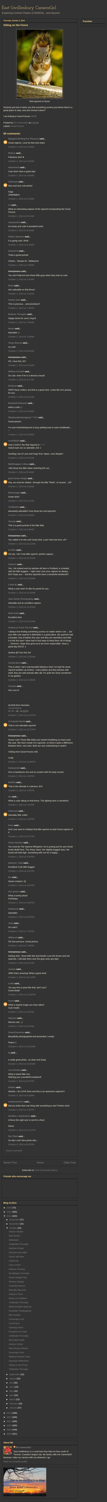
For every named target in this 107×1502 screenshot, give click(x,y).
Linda (11, 983)
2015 (9, 1212)
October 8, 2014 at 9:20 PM (21, 1144)
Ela (9, 877)
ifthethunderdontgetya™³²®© (23, 417)
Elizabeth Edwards (17, 403)
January (13, 1408)
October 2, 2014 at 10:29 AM (21, 593)
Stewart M (13, 251)
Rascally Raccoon (17, 1290)
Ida (9, 796)
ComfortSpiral (14, 708)
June (12, 1387)
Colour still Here (16, 1256)
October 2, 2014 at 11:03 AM (21, 656)
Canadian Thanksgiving (20, 1311)
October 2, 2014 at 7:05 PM (21, 931)
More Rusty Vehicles (18, 1348)
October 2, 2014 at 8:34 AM (21, 472)
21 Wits (12, 550)
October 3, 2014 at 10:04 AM (21, 1064)
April (11, 1395)
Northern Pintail (16, 1248)
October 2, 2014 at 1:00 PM (21, 776)
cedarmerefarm (16, 1101)
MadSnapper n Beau (18, 464)
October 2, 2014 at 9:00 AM (21, 486)
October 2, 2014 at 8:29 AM (21, 434)
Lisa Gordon (14, 1070)
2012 (9, 1417)
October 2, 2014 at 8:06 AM (21, 351)
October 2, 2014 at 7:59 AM (21, 336)
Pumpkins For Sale (18, 1331)
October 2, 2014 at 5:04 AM (21, 230)
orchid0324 (14, 441)
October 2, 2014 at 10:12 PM (21, 977)
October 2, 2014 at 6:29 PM (21, 917)
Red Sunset (14, 1236)
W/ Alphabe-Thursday (19, 1273)
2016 (9, 1207)
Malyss (11, 153)
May (11, 1391)
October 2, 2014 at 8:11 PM (21, 963)
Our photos (14, 891)
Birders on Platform (18, 1298)
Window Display (16, 1281)
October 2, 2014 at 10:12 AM (21, 544)
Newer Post (10, 1162)
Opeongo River (16, 1327)
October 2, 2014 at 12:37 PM (21, 729)
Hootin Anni (14, 300)
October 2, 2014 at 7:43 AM (21, 279)
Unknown (13, 182)
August (13, 1378)
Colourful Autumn (17, 1286)
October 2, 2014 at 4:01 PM (21, 871)
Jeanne (12, 969)
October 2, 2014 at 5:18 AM (21, 245)
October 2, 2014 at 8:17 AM (21, 379)
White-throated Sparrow (20, 1306)
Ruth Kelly (13, 613)
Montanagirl (14, 493)
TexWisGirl (13, 507)
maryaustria (14, 222)
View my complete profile (15, 1461)
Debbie (11, 1087)
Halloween (14, 1240)
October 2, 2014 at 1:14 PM (21, 805)
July (11, 1383)
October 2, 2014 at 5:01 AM (21, 216)
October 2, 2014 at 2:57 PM (21, 836)
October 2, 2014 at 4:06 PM (21, 902)
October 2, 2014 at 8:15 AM (21, 365)
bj (9, 1053)
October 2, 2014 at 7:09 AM (21, 265)
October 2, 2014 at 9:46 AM (21, 529)
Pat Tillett (13, 1136)
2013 (9, 1413)
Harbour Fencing (17, 1269)
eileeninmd (13, 167)
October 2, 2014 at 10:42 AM (21, 607)
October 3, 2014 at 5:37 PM (21, 1081)
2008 (9, 1434)
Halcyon (12, 1018)
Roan (11, 285)
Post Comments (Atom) (46, 1170)
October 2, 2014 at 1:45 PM (21, 819)
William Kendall (16, 371)
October (13, 1228)
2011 (9, 1421)
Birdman (12, 386)
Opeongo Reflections (19, 1361)
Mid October (14, 1315)
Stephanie (13, 909)
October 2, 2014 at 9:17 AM (21, 501)
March (12, 1399)
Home (40, 1162)
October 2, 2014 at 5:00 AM (21, 199)
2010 (9, 1425)
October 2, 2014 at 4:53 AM (21, 161)
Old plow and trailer (18, 1252)
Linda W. (12, 584)
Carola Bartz (14, 663)
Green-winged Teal (18, 1277)
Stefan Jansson (16, 236)
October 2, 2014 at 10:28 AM (21, 578)
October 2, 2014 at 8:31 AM (21, 458)
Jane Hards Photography (21, 599)
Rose (10, 825)
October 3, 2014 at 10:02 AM (21, 1046)
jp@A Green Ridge (17, 478)
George (12, 521)
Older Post (70, 1162)
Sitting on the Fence (18, 1365)
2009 (9, 1429)
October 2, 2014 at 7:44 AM (21, 294)
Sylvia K (12, 564)
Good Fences (17, 126)
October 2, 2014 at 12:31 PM (21, 715)
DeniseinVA (14, 768)
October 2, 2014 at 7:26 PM (21, 945)
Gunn (11, 1001)
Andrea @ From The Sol (20, 627)
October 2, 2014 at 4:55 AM (21, 175)
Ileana (11, 328)
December (14, 1219)
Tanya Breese (15, 343)
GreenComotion (16, 1032)
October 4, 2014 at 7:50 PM (21, 1110)
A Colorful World (16, 721)
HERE (34, 116)
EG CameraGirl (23, 1447)
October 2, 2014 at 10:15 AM (21, 558)
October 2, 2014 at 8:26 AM (21, 411)
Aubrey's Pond (16, 1294)
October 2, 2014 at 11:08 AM (21, 680)
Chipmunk (13, 1261)
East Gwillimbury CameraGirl (29, 8)
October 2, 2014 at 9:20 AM (21, 515)
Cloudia (12, 686)
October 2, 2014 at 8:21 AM (21, 397)
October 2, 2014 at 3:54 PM (21, 857)
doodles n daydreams (19, 1116)
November (14, 1224)
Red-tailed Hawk (17, 1340)
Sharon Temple (16, 1231)
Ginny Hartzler (15, 842)
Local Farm (14, 1323)
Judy (10, 923)
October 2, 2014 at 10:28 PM (21, 994)
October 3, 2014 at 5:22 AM (21, 1026)
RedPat (12, 782)
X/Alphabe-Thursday (18, 1244)
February (14, 1403)
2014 (9, 1216)
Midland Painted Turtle (19, 1356)
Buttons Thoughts (17, 314)
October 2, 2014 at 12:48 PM (21, 762)
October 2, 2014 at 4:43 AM (21, 147)
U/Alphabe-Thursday (18, 1336)
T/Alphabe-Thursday (18, 1369)
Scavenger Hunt (16, 1319)
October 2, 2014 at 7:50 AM (21, 322)
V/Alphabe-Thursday (18, 1302)
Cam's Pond (14, 1265)
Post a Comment (14, 1150)
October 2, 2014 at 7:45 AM (21, 308)
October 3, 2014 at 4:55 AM (21, 1012)
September (14, 1374)
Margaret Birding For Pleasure (23, 139)
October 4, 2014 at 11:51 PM (21, 1130)
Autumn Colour (16, 1344)
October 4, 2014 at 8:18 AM (21, 1095)
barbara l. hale (15, 863)
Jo (9, 205)
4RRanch (13, 937)
